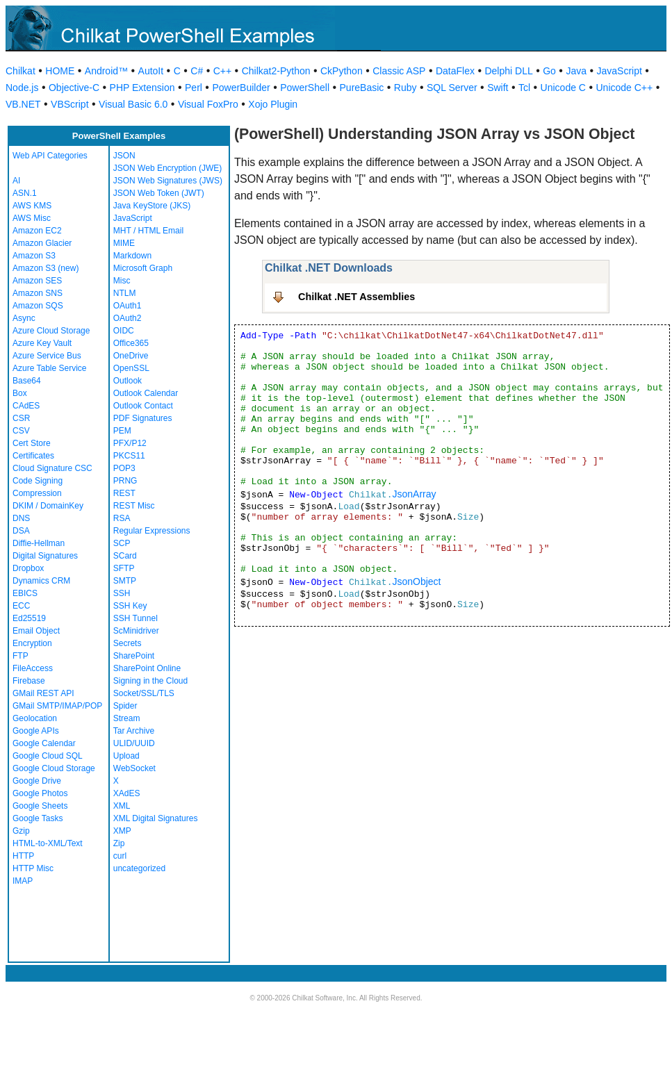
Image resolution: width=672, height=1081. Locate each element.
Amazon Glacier (42, 243)
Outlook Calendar (145, 393)
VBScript (69, 104)
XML (122, 806)
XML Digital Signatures (155, 818)
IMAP (23, 881)
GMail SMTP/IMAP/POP (57, 706)
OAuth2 (127, 318)
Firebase (29, 681)
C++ (222, 70)
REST (124, 493)
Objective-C (74, 87)
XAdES (126, 793)
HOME (59, 70)
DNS (21, 518)
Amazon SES (37, 281)
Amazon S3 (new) (46, 268)
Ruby (405, 87)
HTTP (23, 856)
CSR (21, 418)
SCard (125, 556)
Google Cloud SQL (48, 756)
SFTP (124, 568)
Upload (126, 756)
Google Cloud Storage (54, 768)
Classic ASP (398, 70)
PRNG (125, 481)
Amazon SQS (38, 306)
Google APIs (36, 731)
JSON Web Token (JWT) (158, 193)
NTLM (124, 293)
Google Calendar (44, 743)
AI (16, 180)
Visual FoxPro (208, 104)
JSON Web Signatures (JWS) (167, 180)
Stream (126, 718)
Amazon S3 (34, 256)
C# (196, 70)
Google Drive (37, 781)
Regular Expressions (151, 531)
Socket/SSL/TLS (143, 693)
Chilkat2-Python (276, 70)
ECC (21, 606)
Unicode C (563, 87)
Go (549, 70)
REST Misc (134, 506)
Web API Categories (50, 155)
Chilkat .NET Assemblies (356, 296)
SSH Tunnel (135, 618)
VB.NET (23, 104)
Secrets (127, 643)
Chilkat (20, 70)
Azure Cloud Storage (51, 331)
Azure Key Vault (42, 343)
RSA (122, 518)
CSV (21, 431)
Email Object (36, 631)
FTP (20, 656)
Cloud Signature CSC (52, 468)
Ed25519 (29, 618)
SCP (122, 543)
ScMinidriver (136, 631)
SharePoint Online (147, 668)
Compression (37, 493)
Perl (193, 87)
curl (119, 856)
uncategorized (139, 868)
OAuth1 (127, 306)
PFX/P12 (130, 443)
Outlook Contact (143, 406)
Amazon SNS (38, 293)
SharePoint (133, 656)
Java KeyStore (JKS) (151, 206)
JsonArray (414, 494)
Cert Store (32, 443)
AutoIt (151, 70)
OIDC (123, 331)
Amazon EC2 (37, 231)
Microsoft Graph (142, 268)
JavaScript (619, 70)
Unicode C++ (624, 87)
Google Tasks (38, 818)
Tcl (524, 87)
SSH (122, 593)
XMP (122, 831)
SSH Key (130, 606)
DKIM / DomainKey (48, 506)
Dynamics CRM (41, 581)
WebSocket (134, 768)
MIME (124, 243)
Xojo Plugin (272, 104)
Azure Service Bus (47, 356)
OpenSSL (131, 368)
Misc (122, 281)
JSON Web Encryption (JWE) (167, 168)
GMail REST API (43, 693)
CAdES (26, 406)
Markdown (132, 256)
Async (24, 318)
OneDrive (131, 356)
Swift (497, 87)
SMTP (124, 581)
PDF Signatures (142, 418)
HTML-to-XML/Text (48, 843)
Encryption (32, 643)
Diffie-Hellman (39, 543)
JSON (124, 155)
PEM (122, 431)
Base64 (27, 381)
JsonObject (416, 581)
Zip (119, 843)
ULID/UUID (134, 743)
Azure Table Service (50, 368)
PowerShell (304, 87)
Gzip (21, 831)
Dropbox (28, 568)
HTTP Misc (33, 868)
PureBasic (362, 87)
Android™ (106, 70)
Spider (125, 706)
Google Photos (40, 793)
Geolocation (35, 718)
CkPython (341, 70)
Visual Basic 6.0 (133, 104)
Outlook (127, 381)
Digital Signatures (45, 556)
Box (20, 393)
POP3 (124, 468)
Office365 (131, 343)
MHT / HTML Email (148, 231)
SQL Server (452, 87)
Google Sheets (40, 806)
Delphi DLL (508, 70)
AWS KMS (32, 206)
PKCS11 (129, 456)
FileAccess (33, 668)
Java (576, 70)
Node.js (22, 87)
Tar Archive (133, 731)
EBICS (25, 593)
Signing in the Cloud (150, 681)
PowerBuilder (241, 87)
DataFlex (455, 70)
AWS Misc (32, 218)
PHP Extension (142, 87)
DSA (21, 531)
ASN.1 (25, 193)
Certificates (33, 456)
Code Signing (38, 481)
